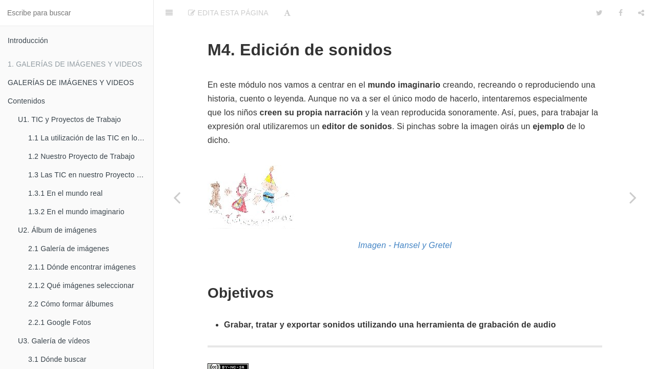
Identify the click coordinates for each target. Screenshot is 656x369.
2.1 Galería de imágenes (68, 248)
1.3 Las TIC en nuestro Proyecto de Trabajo (90, 175)
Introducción (28, 40)
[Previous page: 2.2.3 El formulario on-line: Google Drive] (177, 197)
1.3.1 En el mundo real (65, 193)
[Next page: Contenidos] (633, 197)
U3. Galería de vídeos (54, 341)
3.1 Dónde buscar (57, 359)
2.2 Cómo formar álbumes (70, 304)
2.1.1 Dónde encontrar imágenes (82, 267)
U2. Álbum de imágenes (57, 230)
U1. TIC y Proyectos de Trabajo (69, 119)
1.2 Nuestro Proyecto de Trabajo (81, 156)
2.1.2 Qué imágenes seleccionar (81, 285)
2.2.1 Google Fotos (59, 322)
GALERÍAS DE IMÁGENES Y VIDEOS (71, 82)
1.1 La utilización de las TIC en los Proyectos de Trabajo (90, 138)
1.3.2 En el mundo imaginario (76, 212)
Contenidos (26, 101)
